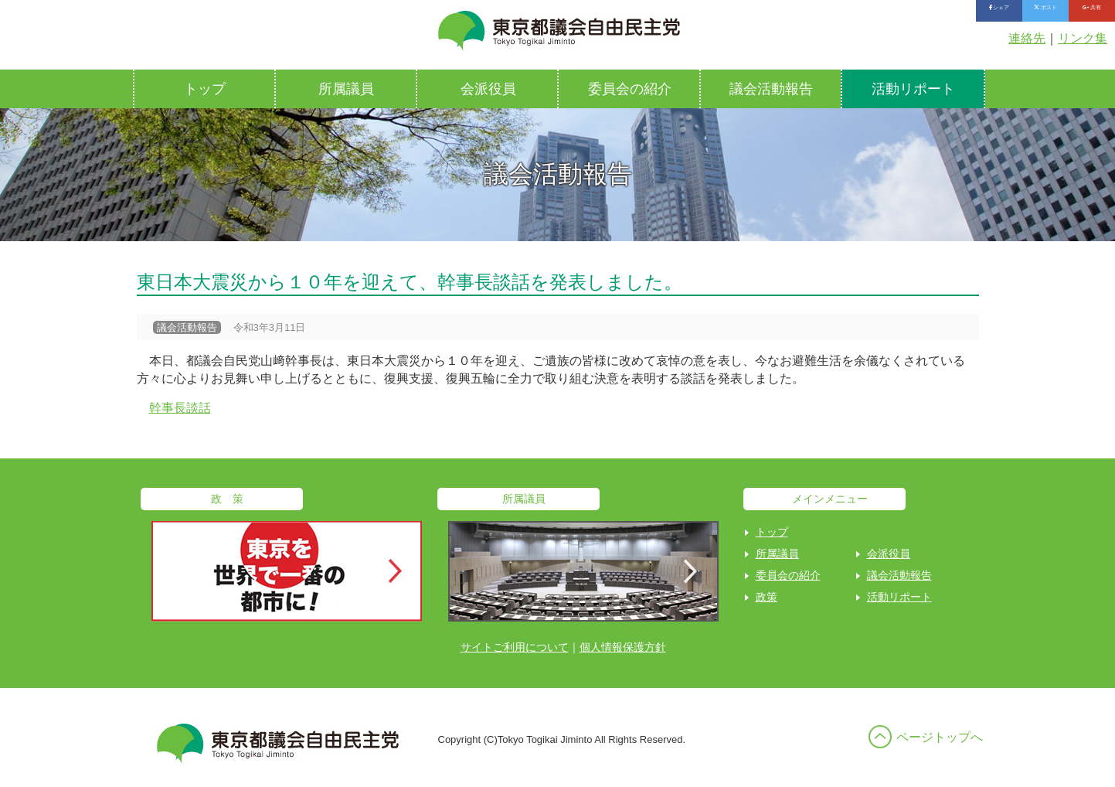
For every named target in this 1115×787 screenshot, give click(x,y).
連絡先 (1026, 38)
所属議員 (346, 89)
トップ (205, 89)
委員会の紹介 (629, 89)
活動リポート (913, 89)
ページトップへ (939, 737)
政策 (766, 597)
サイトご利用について (515, 647)
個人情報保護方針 (623, 647)
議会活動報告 (771, 89)
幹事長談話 (180, 407)
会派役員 (488, 89)
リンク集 (1082, 38)
